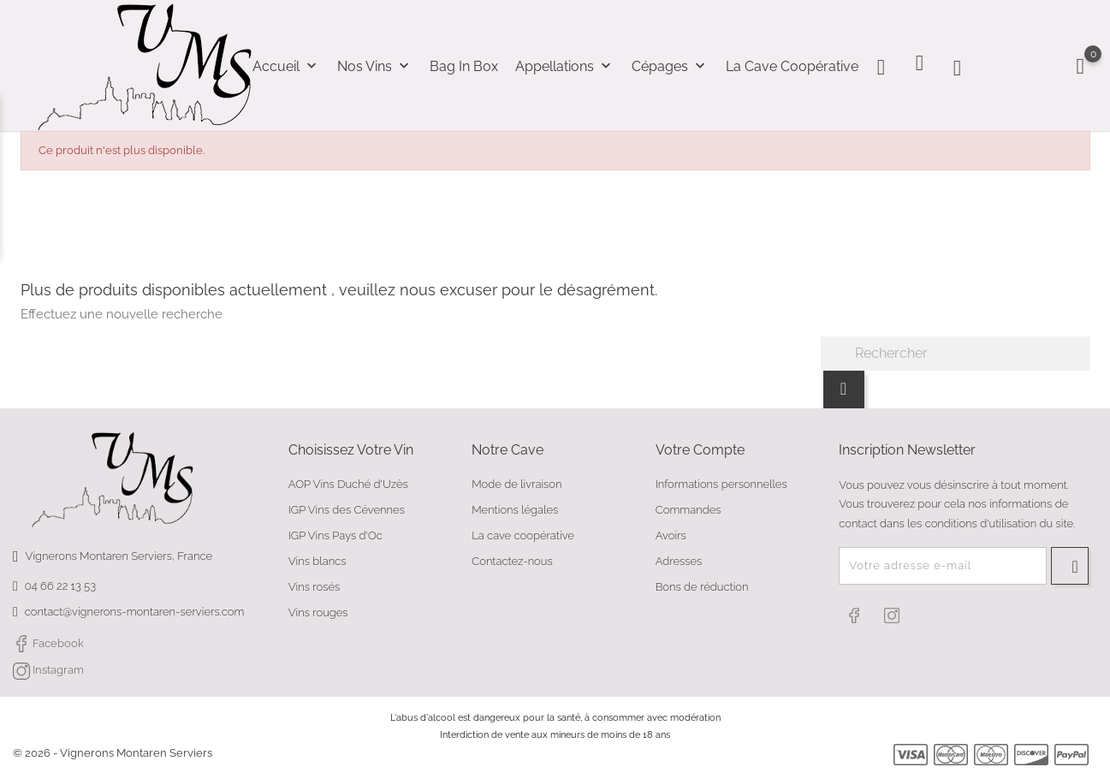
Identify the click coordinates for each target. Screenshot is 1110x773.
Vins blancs (317, 561)
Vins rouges (318, 612)
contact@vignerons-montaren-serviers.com (134, 611)
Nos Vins (375, 66)
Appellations (564, 66)
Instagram (48, 671)
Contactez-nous (512, 561)
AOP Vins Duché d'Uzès (348, 484)
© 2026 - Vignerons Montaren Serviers (112, 752)
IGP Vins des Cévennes (346, 509)
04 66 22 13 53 (60, 586)
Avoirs (671, 535)
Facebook (48, 643)
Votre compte (700, 450)
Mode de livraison (516, 484)
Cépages (670, 66)
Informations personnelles (721, 484)
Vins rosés (314, 586)
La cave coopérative (792, 66)
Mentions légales (515, 509)
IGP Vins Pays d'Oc (335, 535)
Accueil (286, 66)
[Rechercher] (955, 353)
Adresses (679, 561)
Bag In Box (464, 66)
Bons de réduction (702, 586)
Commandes (688, 509)
